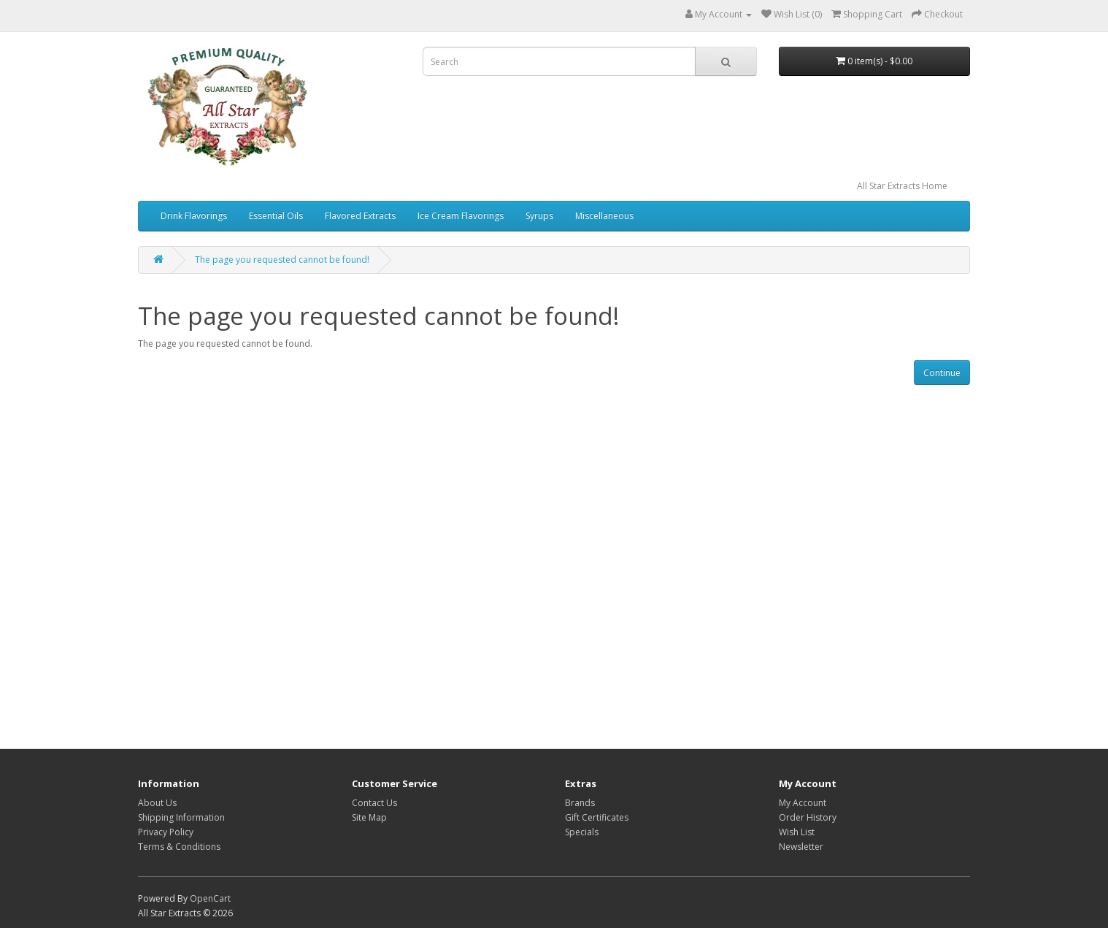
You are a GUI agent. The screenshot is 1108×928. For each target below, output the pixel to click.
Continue (942, 373)
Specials (582, 832)
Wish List (797, 832)
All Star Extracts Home (902, 186)
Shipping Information (181, 817)
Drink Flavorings (194, 216)
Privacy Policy (165, 832)
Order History (807, 817)
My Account (802, 803)
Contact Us (374, 803)
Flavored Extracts (360, 216)
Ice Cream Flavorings (461, 216)
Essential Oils (276, 216)
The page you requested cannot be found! (282, 259)
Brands (580, 803)
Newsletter (801, 846)
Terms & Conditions (179, 846)
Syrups (539, 216)
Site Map (369, 817)
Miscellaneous (604, 216)
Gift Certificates (596, 817)
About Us (157, 803)
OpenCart (210, 898)
